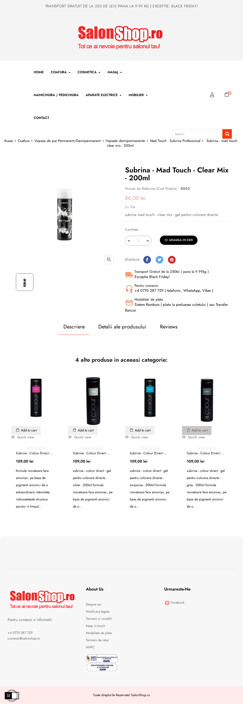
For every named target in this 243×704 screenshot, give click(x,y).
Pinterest (172, 260)
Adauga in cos (179, 240)
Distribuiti (147, 260)
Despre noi (94, 604)
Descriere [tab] (64, 326)
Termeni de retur (97, 640)
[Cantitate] (138, 240)
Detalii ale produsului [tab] (119, 326)
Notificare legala (97, 612)
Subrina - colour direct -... (34, 453)
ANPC (90, 647)
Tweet (159, 260)
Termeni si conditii (99, 619)
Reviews (172, 326)
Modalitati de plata (99, 633)
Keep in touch (95, 626)
